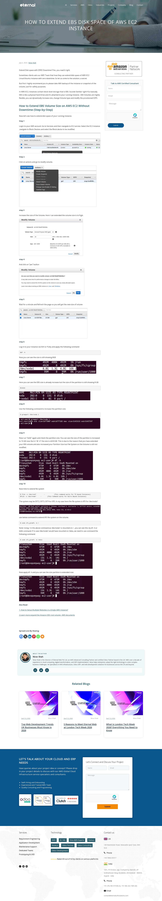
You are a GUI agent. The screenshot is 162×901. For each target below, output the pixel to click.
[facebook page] (20, 866)
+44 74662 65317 (110, 858)
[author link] (25, 657)
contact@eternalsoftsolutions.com (116, 896)
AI (66, 5)
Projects (111, 5)
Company (122, 5)
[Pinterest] (34, 636)
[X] (25, 636)
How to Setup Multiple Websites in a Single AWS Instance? (44, 610)
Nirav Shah (32, 63)
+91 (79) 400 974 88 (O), (112, 886)
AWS (54, 840)
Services (73, 5)
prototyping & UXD (27, 854)
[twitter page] (23, 866)
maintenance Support (28, 846)
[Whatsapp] (38, 636)
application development (29, 843)
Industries (100, 5)
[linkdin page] (27, 866)
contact (140, 5)
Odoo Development (60, 850)
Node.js (55, 845)
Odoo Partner (67, 845)
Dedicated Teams (26, 850)
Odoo (88, 5)
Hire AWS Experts (77, 840)
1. (19, 610)
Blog (131, 5)
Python (91, 840)
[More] (42, 636)
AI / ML (63, 840)
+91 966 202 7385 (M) (129, 886)
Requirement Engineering (29, 839)
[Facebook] (21, 636)
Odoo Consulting (84, 845)
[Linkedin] (30, 636)
